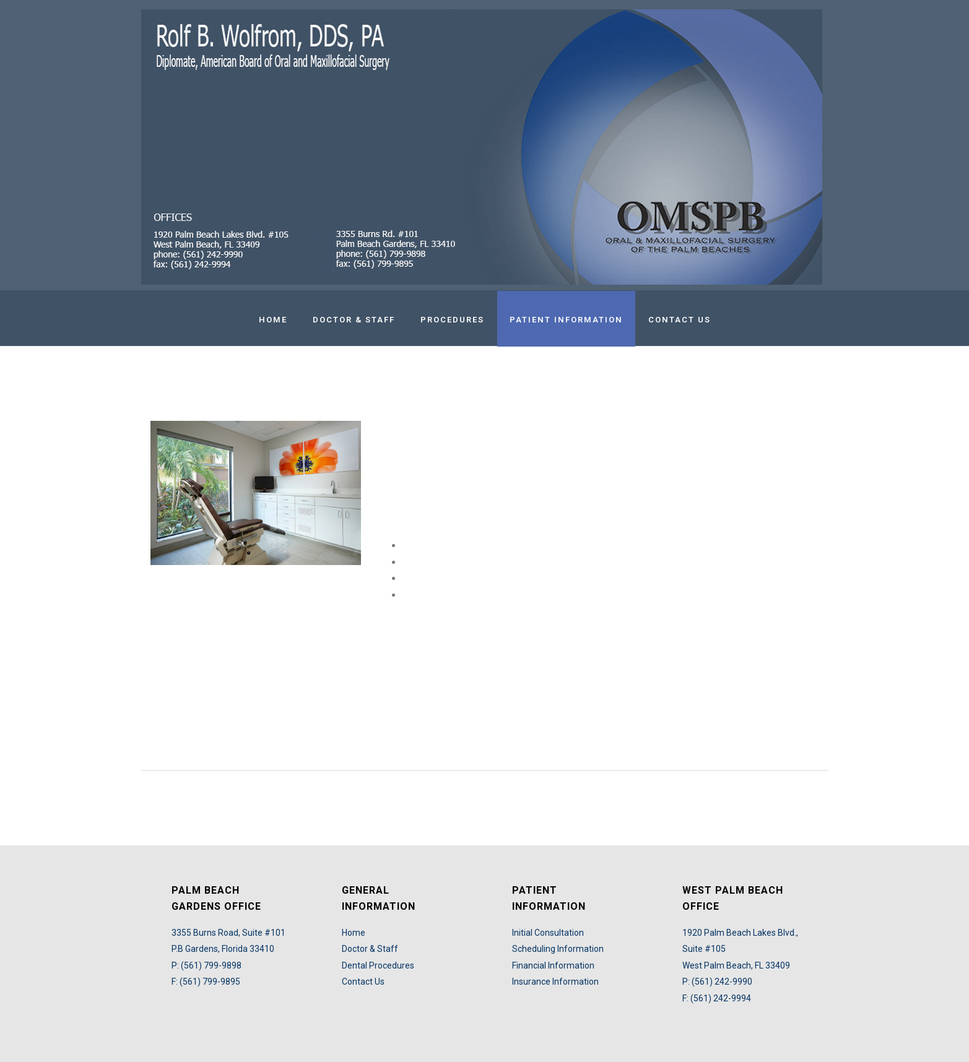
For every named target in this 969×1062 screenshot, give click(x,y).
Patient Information (566, 319)
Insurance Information (555, 981)
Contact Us (679, 319)
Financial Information (553, 965)
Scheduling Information (558, 949)
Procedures (452, 319)
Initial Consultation (548, 933)
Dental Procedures (378, 965)
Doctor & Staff (354, 319)
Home (273, 319)
